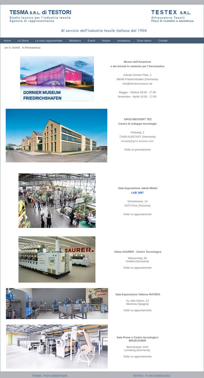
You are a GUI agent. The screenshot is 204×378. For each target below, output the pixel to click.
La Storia (23, 40)
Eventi (91, 40)
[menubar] (85, 40)
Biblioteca (75, 40)
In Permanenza (31, 47)
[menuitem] (7, 40)
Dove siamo (144, 40)
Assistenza (123, 40)
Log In (196, 8)
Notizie (106, 40)
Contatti (162, 40)
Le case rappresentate (48, 40)
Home (7, 40)
